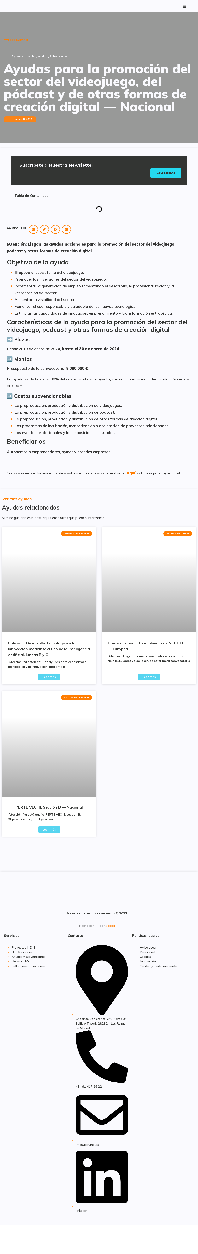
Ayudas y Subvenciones (52, 56)
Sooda (110, 926)
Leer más (49, 678)
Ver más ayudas (17, 499)
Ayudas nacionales (24, 56)
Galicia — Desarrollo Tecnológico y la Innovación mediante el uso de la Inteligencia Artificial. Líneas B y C (49, 649)
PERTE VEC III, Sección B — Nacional (49, 807)
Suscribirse (165, 173)
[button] (184, 6)
